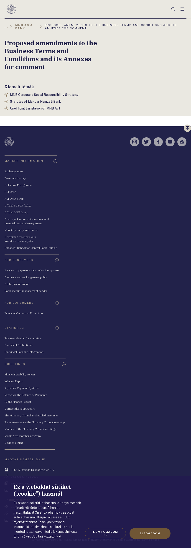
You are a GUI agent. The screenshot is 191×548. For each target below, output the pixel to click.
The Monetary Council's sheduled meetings (31, 415)
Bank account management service (26, 291)
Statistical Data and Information (24, 352)
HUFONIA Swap (14, 198)
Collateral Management (19, 185)
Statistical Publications (19, 345)
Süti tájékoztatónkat (46, 536)
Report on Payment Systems (22, 388)
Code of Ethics (14, 442)
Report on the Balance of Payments (26, 395)
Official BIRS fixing (16, 212)
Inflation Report (14, 381)
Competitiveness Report (20, 408)
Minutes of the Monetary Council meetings (30, 429)
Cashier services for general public (26, 277)
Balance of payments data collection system (32, 270)
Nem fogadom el (105, 533)
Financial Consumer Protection (24, 313)
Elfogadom (150, 533)
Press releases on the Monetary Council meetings (35, 422)
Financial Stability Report (20, 374)
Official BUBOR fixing (18, 205)
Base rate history (15, 178)
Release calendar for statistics (23, 338)
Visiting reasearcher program (23, 436)
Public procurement (17, 284)
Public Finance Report (18, 401)
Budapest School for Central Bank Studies (31, 248)
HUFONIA (10, 192)
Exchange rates (14, 171)
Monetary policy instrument (21, 230)
